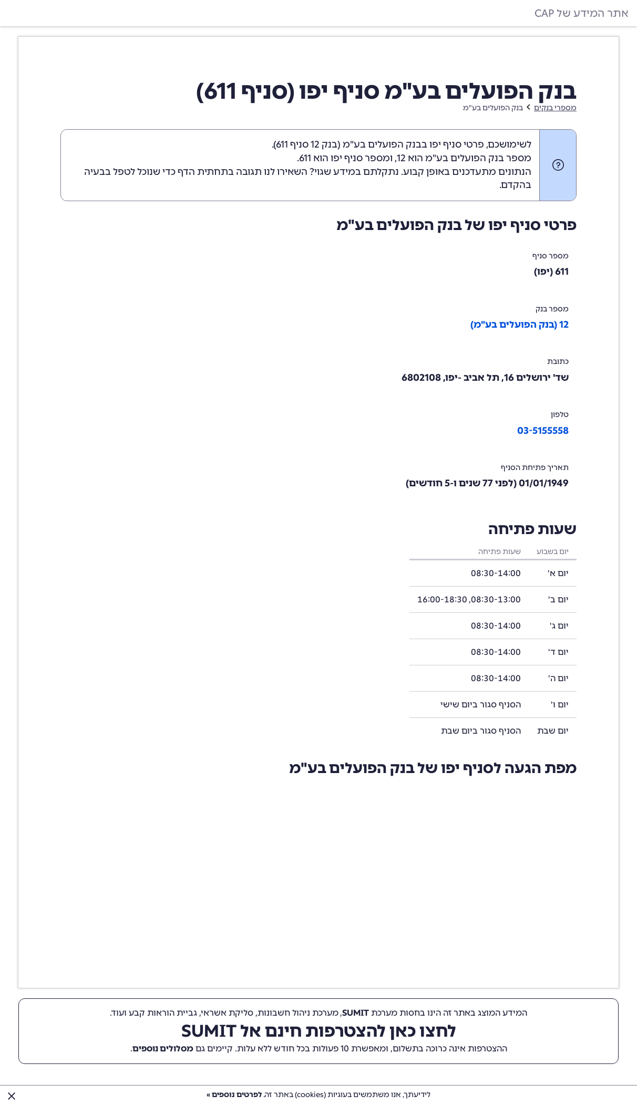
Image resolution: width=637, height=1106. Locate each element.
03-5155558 (543, 430)
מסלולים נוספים (162, 1048)
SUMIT (355, 1013)
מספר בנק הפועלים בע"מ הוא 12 (464, 158)
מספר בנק (552, 309)
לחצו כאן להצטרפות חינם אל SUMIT (318, 1031)
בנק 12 (324, 144)
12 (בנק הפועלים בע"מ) (519, 324)
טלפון (560, 414)
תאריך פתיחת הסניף (535, 467)
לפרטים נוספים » (234, 1094)
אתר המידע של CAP (582, 13)
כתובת (558, 361)
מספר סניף (550, 256)
